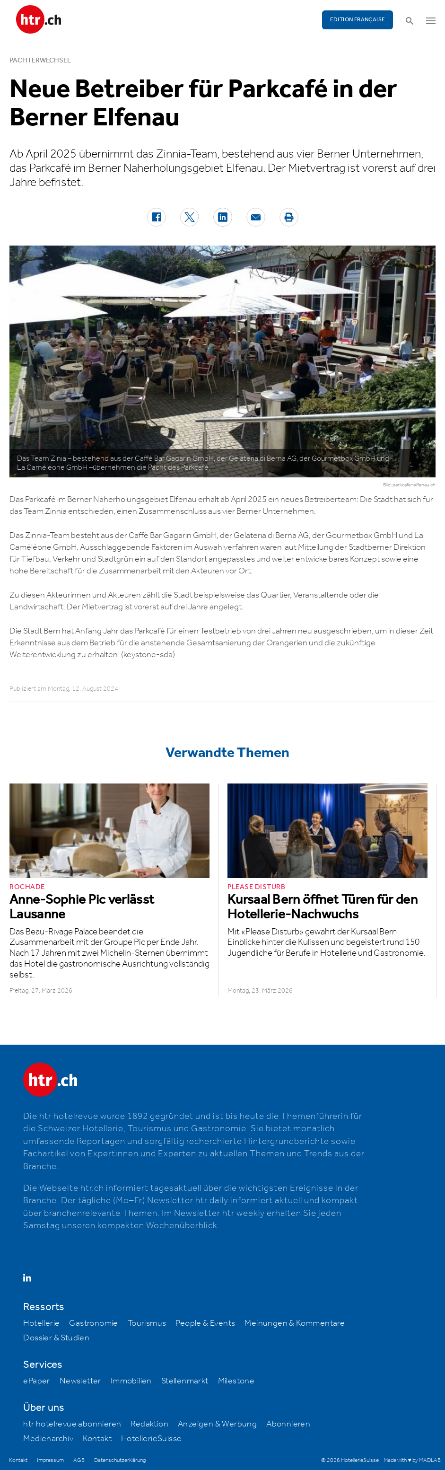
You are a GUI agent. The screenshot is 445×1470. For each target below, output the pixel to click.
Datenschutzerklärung (120, 1460)
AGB (79, 1460)
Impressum (50, 1460)
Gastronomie (93, 1323)
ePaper (36, 1381)
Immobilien (131, 1381)
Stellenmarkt (185, 1381)
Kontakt (97, 1438)
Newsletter (80, 1381)
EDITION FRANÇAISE (357, 19)
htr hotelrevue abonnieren (72, 1424)
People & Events (205, 1323)
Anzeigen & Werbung (217, 1424)
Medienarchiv (48, 1438)
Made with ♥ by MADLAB (412, 1460)
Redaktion (149, 1424)
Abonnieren (288, 1424)
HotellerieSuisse (151, 1438)
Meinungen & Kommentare (294, 1323)
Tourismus (147, 1323)
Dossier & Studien (56, 1338)
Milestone (236, 1381)
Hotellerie (41, 1323)
